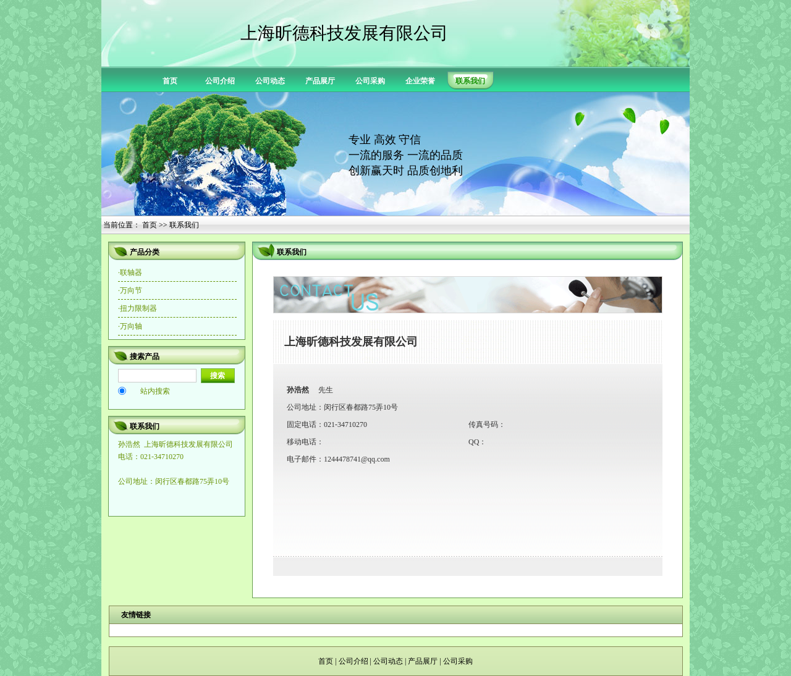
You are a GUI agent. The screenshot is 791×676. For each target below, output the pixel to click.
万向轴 (131, 326)
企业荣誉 (420, 81)
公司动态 (270, 81)
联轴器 (131, 272)
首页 (170, 81)
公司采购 (370, 81)
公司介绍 (220, 81)
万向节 (131, 290)
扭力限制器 (138, 308)
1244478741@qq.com (357, 459)
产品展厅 (320, 81)
